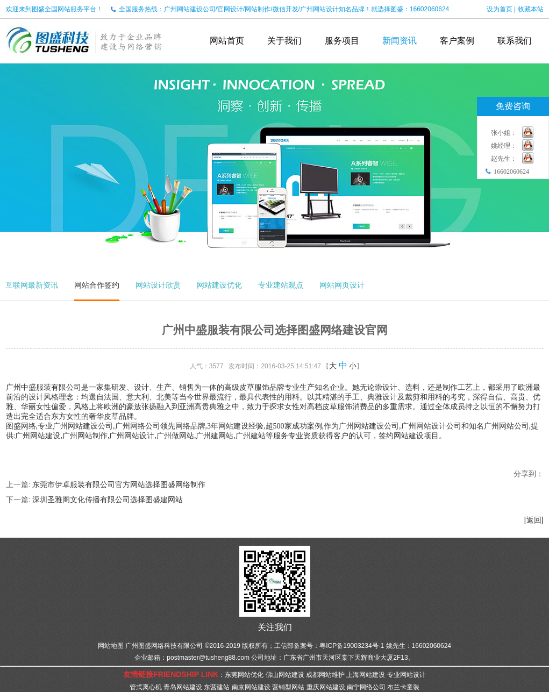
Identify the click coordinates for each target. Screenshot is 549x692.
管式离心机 (146, 687)
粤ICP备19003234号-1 (351, 646)
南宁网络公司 (366, 687)
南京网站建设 (251, 687)
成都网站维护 (325, 675)
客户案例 (457, 40)
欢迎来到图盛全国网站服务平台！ (54, 9)
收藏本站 (531, 9)
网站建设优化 (219, 285)
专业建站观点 (280, 285)
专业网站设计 (406, 675)
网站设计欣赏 (158, 285)
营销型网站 (288, 687)
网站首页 (227, 40)
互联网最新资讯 (31, 285)
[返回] (534, 520)
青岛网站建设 (182, 687)
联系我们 (514, 40)
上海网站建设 (365, 675)
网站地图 (111, 646)
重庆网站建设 (325, 687)
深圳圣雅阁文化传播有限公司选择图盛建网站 (107, 499)
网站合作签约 (96, 285)
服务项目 (342, 40)
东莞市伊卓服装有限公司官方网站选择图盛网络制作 (118, 484)
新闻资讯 (399, 40)
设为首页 (499, 9)
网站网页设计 (342, 285)
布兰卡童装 (403, 687)
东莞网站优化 (244, 675)
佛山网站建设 (285, 675)
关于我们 (284, 40)
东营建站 (217, 687)
